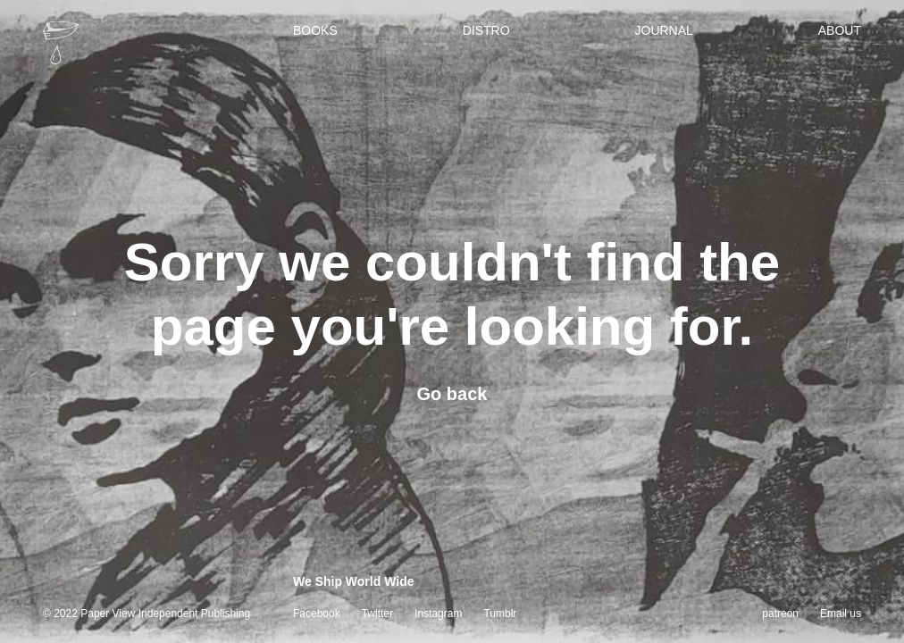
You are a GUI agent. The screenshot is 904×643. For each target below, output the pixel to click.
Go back (452, 394)
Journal (664, 30)
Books (315, 30)
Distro (486, 30)
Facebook (316, 613)
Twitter (377, 613)
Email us (840, 613)
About (839, 30)
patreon (780, 613)
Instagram (438, 613)
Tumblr (499, 613)
